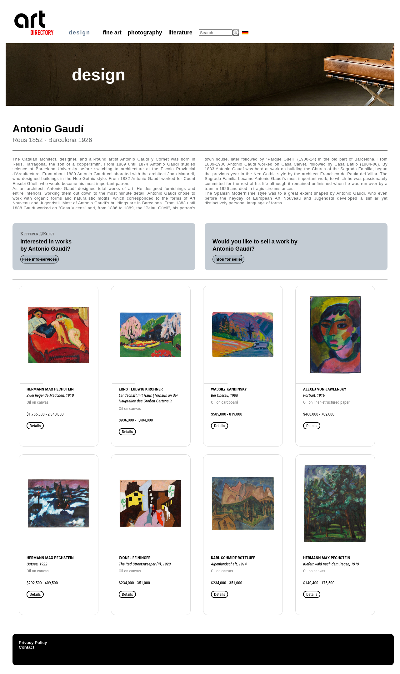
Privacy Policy (33, 642)
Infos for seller (228, 259)
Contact (26, 647)
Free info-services (39, 259)
